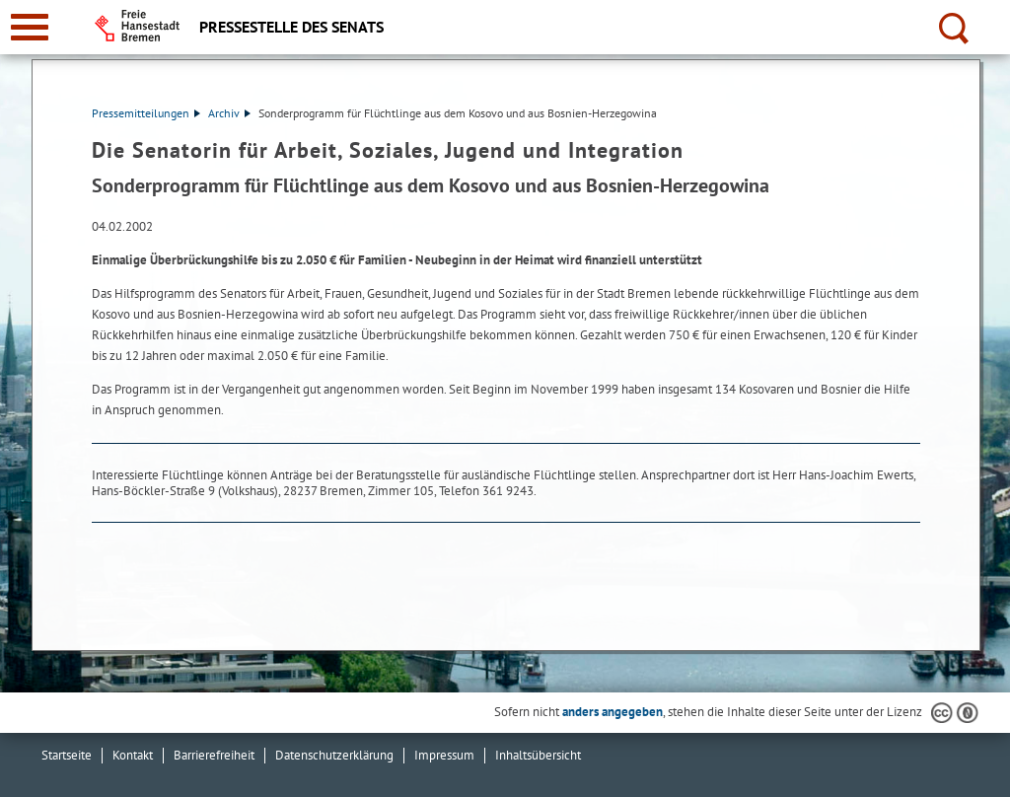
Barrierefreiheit (214, 755)
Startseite (66, 755)
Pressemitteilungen (146, 113)
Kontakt (132, 755)
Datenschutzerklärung (334, 755)
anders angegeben (612, 711)
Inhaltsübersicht (538, 755)
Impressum (444, 755)
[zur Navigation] (29, 27)
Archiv (229, 113)
